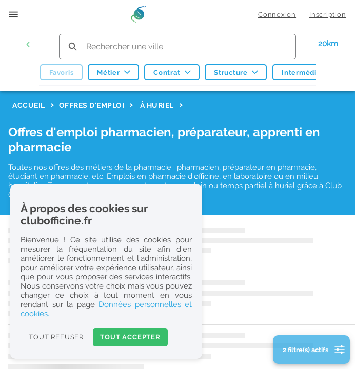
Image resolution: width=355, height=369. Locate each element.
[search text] (177, 46)
